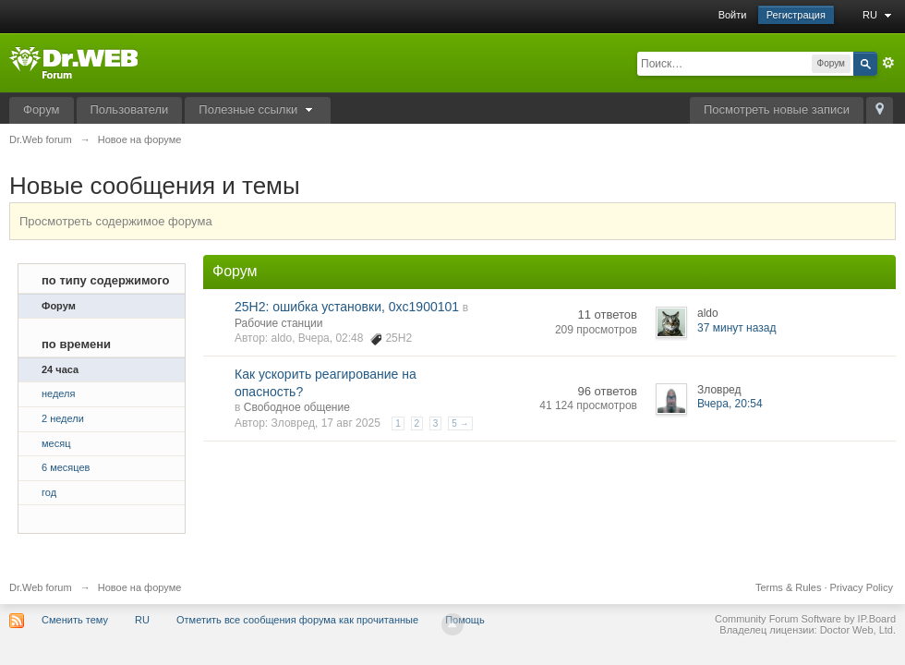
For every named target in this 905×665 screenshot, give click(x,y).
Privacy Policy (861, 587)
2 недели (63, 418)
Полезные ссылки (258, 109)
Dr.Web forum (40, 587)
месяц (56, 443)
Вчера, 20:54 (730, 403)
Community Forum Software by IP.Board (805, 618)
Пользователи (129, 109)
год (49, 492)
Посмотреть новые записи (777, 109)
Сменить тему (75, 619)
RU (879, 14)
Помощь (465, 619)
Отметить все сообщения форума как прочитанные (297, 619)
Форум (41, 109)
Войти (732, 14)
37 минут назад (736, 327)
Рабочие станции (278, 323)
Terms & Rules (788, 587)
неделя (59, 393)
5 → (460, 423)
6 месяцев (66, 467)
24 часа (60, 369)
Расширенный (888, 62)
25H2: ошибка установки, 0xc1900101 (347, 306)
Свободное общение (297, 407)
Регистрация (796, 14)
